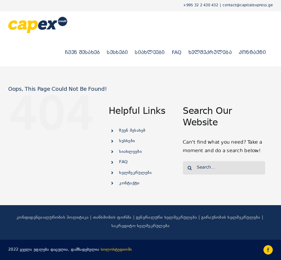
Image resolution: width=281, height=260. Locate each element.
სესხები (127, 141)
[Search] (189, 168)
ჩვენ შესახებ (132, 131)
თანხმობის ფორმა (112, 217)
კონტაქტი (129, 183)
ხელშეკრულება (135, 173)
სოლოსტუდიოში (116, 250)
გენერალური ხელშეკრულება (166, 217)
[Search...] (224, 168)
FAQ (123, 162)
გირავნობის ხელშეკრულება (230, 217)
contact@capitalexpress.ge (248, 5)
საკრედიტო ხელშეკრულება (140, 226)
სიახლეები (130, 152)
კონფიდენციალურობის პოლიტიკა (52, 217)
